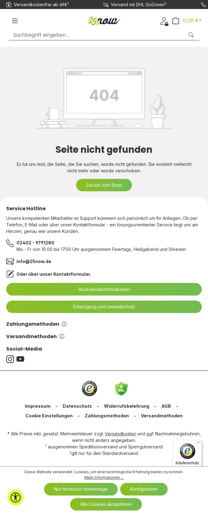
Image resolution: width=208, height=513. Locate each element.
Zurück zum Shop (104, 185)
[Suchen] (191, 35)
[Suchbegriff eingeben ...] (96, 35)
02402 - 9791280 (35, 242)
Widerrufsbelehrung (126, 406)
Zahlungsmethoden (36, 324)
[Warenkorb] (187, 20)
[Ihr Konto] (164, 20)
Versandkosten (120, 433)
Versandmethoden (35, 336)
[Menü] (14, 21)
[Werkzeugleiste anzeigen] (15, 497)
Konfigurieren (144, 489)
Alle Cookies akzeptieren (106, 504)
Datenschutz (77, 406)
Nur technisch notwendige (81, 489)
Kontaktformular (71, 274)
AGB (166, 406)
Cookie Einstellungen (49, 415)
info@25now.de (33, 261)
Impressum (38, 406)
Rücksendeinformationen (100, 289)
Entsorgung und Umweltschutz (100, 307)
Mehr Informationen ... (104, 477)
